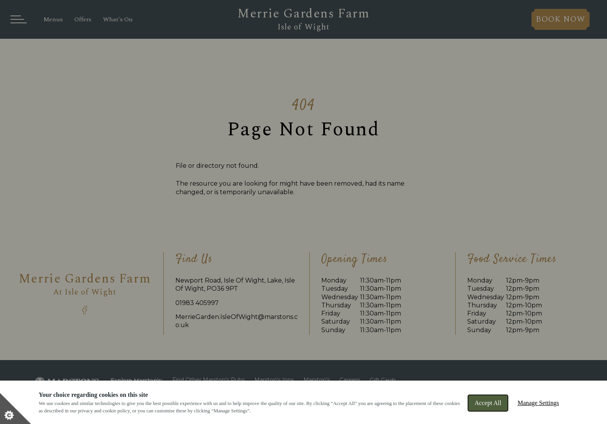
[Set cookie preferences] (15, 408)
